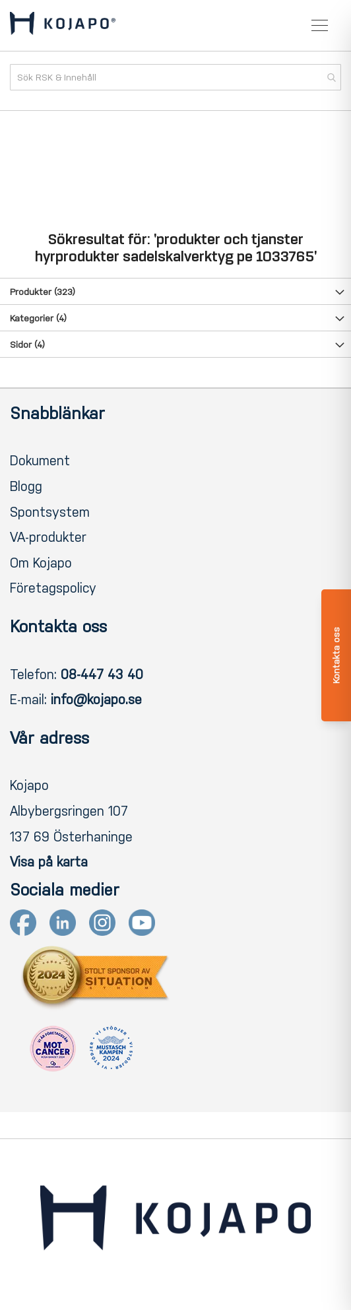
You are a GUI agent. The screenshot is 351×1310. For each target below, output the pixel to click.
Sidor (27, 344)
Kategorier (38, 318)
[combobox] (175, 77)
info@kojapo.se (96, 699)
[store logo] (62, 26)
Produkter (42, 292)
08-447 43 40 (102, 674)
